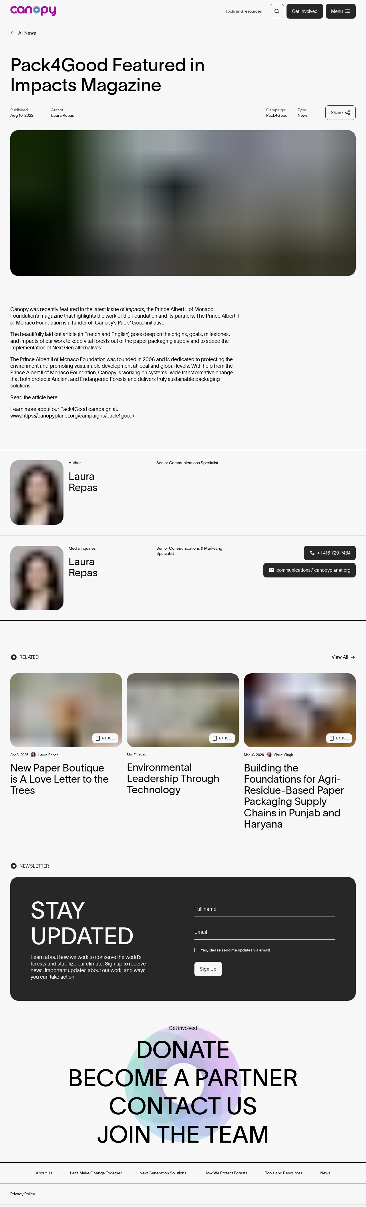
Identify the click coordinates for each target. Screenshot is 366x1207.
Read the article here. (34, 397)
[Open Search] (277, 11)
